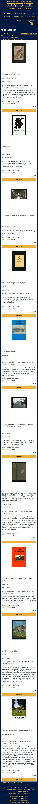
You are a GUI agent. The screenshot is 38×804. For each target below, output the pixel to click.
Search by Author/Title (19, 13)
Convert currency (33, 108)
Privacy (27, 802)
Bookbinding (19, 20)
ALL (13, 36)
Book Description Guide (14, 802)
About (7, 20)
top (19, 784)
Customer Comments (19, 17)
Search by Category (7, 13)
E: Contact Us (26, 9)
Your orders (7, 17)
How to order (31, 13)
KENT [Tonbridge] (6, 103)
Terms (23, 802)
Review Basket (31, 20)
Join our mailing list (31, 17)
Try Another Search (18, 39)
